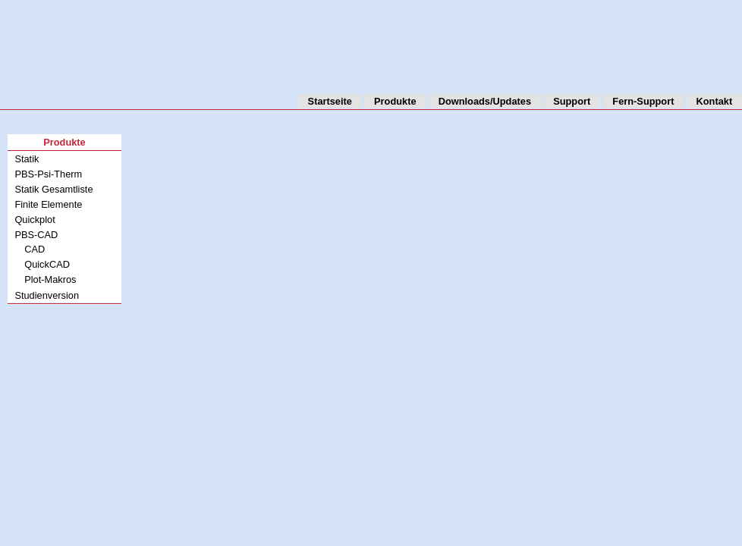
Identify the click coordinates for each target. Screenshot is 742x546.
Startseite (330, 101)
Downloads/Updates (485, 101)
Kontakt (714, 101)
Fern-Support (643, 101)
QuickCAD (47, 264)
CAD (34, 249)
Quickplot (34, 219)
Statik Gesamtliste (53, 189)
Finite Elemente (48, 204)
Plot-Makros (50, 279)
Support (571, 101)
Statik (26, 159)
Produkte (395, 101)
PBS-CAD (36, 234)
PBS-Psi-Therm (48, 174)
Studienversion (46, 295)
